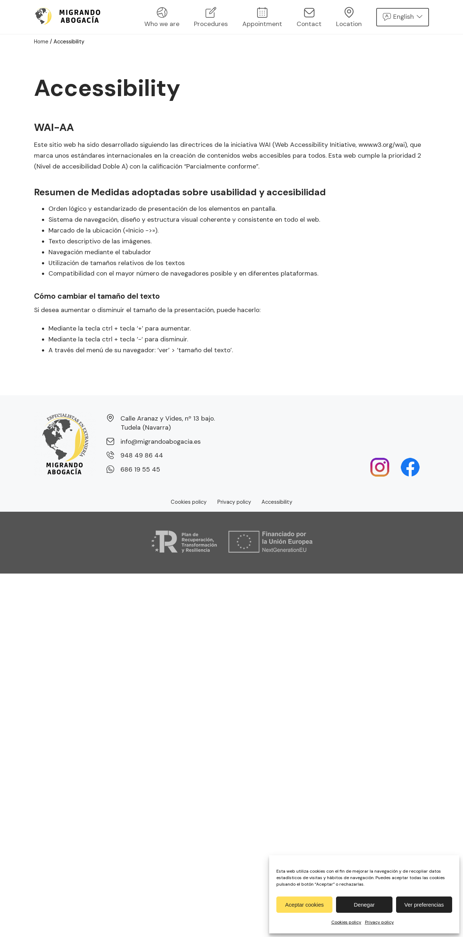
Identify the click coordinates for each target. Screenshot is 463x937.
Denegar (364, 905)
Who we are (161, 17)
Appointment (262, 17)
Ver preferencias (424, 905)
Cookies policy (346, 922)
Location (349, 17)
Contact (309, 17)
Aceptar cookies (304, 905)
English (403, 17)
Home (41, 41)
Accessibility (277, 502)
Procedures (211, 17)
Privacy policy (379, 922)
